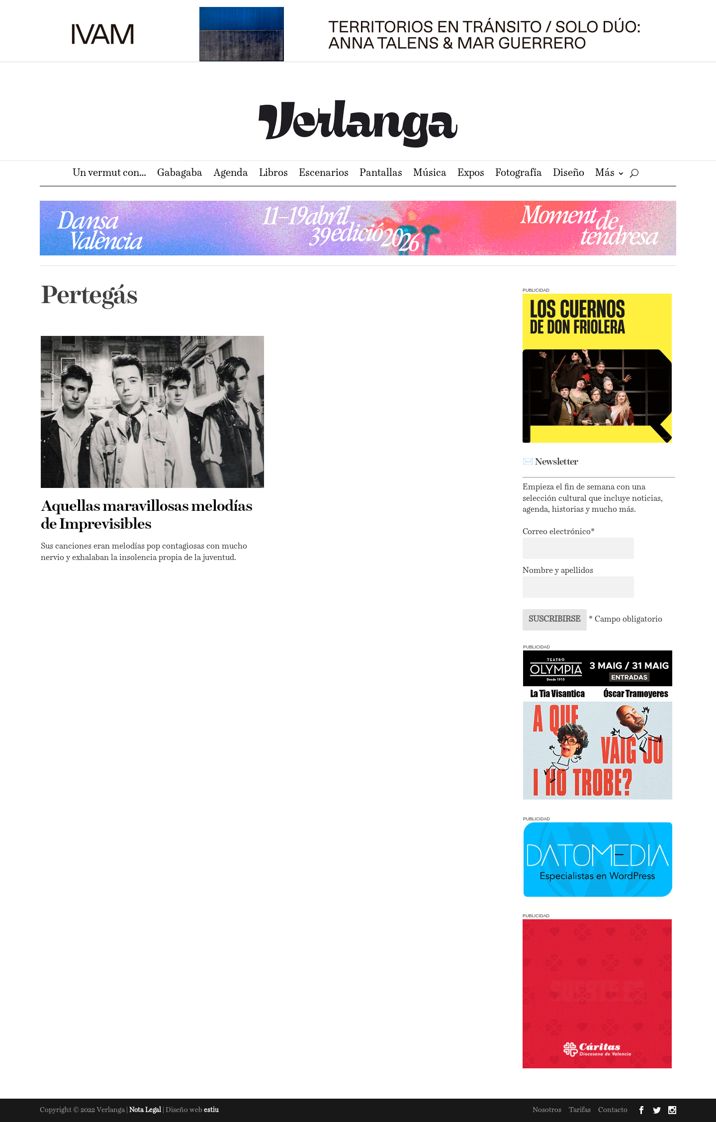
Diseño (568, 174)
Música (430, 174)
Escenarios (324, 174)
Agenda (230, 174)
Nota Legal (146, 1110)
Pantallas (380, 174)
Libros (273, 174)
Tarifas (580, 1110)
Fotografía (518, 174)
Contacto (612, 1110)
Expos (470, 174)
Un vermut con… (109, 174)
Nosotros (547, 1110)
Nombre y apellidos (558, 571)
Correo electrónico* (559, 532)
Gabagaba (179, 174)
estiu (211, 1110)
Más (605, 174)
